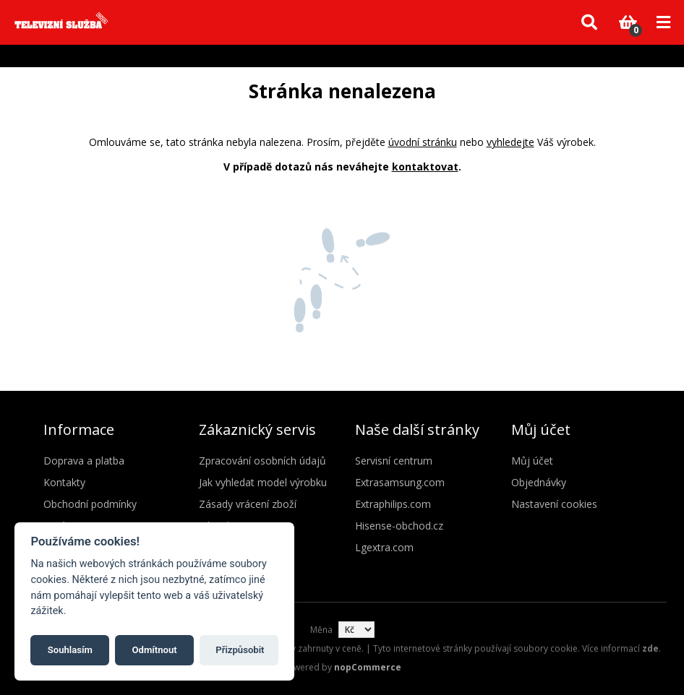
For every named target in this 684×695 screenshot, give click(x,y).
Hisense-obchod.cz (399, 525)
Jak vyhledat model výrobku (263, 482)
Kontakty (64, 482)
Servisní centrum (393, 460)
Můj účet (532, 460)
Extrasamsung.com (400, 482)
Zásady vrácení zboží (247, 504)
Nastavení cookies (554, 504)
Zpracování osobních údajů (262, 460)
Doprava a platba (83, 460)
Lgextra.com (384, 547)
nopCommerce (367, 667)
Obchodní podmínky (90, 504)
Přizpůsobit (239, 649)
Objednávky (538, 482)
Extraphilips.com (393, 504)
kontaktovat (425, 166)
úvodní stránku (422, 142)
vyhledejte (510, 142)
